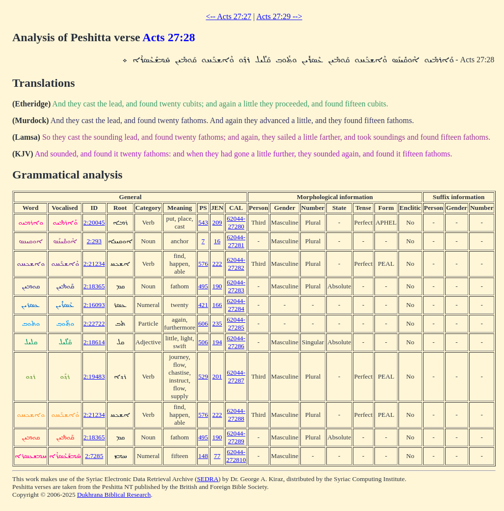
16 (217, 241)
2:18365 (94, 286)
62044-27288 (236, 414)
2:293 (94, 241)
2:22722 (94, 323)
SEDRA (207, 479)
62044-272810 (236, 455)
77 (217, 456)
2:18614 (94, 342)
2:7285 (94, 456)
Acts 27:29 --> (279, 16)
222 (217, 263)
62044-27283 (236, 286)
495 (203, 286)
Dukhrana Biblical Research (114, 494)
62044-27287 (236, 376)
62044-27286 (236, 342)
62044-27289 (236, 437)
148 (203, 456)
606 (203, 323)
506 (203, 342)
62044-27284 (236, 304)
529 (203, 376)
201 (217, 376)
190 (217, 286)
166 (217, 304)
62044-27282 (236, 263)
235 (217, 323)
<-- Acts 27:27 (229, 16)
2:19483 (94, 376)
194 (217, 342)
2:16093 (94, 304)
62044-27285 (236, 323)
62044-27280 (236, 222)
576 (203, 263)
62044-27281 (236, 241)
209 (217, 222)
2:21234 (94, 263)
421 (203, 304)
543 (203, 222)
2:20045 (94, 222)
